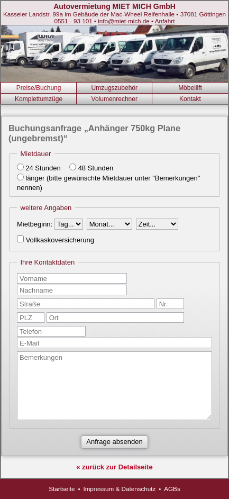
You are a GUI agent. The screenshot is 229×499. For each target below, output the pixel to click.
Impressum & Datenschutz (119, 488)
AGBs (172, 488)
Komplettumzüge (38, 99)
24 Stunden (43, 168)
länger (34, 178)
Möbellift (190, 88)
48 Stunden (96, 168)
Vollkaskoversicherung (60, 240)
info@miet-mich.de (124, 20)
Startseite (62, 488)
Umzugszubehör (114, 88)
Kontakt (190, 99)
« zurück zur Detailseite (114, 467)
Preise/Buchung (38, 88)
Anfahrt (165, 20)
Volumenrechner (114, 99)
